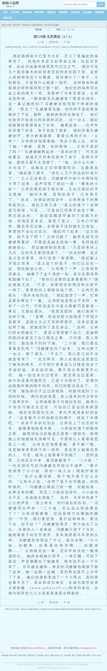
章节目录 (53, 42)
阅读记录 (7, 18)
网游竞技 (63, 12)
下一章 (66, 42)
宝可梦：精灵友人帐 (22, 609)
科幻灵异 (75, 12)
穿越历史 (51, 12)
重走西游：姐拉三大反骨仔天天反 (27, 47)
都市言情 (39, 12)
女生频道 (87, 12)
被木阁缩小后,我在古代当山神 (42, 609)
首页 (5, 12)
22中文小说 (95, 655)
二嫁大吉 (87, 609)
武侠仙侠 (27, 12)
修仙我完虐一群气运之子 (52, 47)
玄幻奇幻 (15, 12)
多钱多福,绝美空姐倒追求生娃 (71, 609)
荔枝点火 (65, 47)
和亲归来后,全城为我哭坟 (32, 25)
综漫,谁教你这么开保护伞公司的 (83, 47)
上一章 (40, 42)
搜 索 (101, 4)
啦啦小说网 (6, 25)
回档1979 (95, 609)
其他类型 (99, 12)
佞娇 (57, 609)
